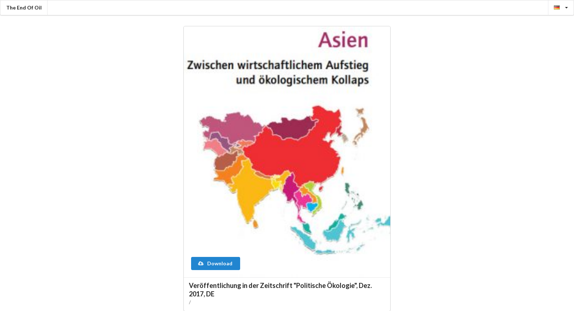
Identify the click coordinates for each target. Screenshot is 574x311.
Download (215, 263)
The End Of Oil (24, 7)
